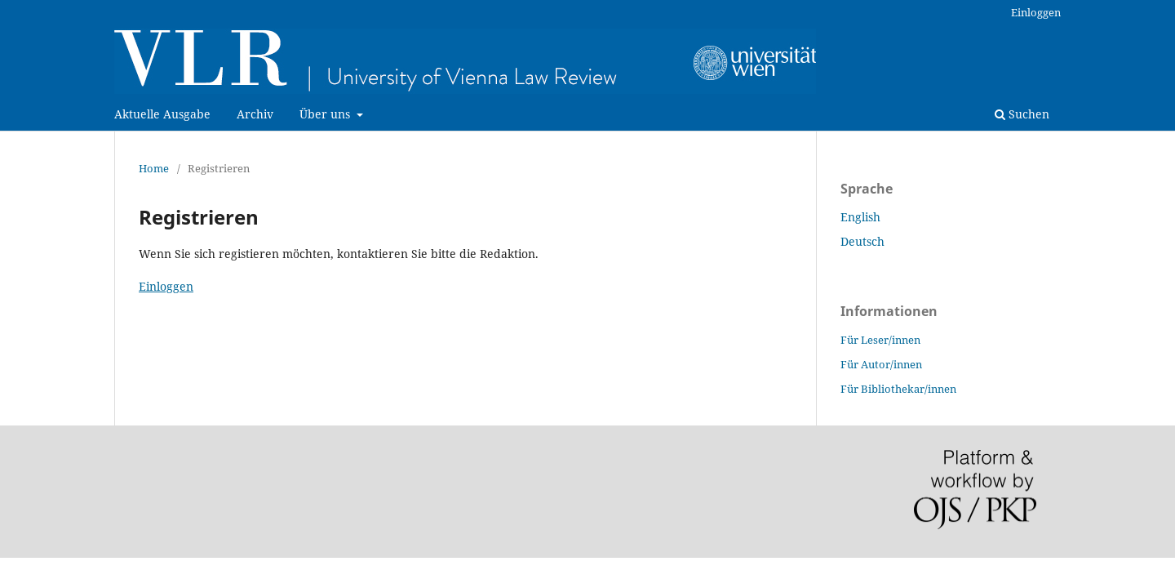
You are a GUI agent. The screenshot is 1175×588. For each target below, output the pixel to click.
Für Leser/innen (880, 339)
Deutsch (862, 241)
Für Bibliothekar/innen (898, 388)
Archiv (255, 114)
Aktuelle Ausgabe (162, 114)
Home (154, 168)
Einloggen (1036, 12)
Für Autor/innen (881, 364)
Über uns (326, 114)
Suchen (1022, 114)
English (860, 217)
